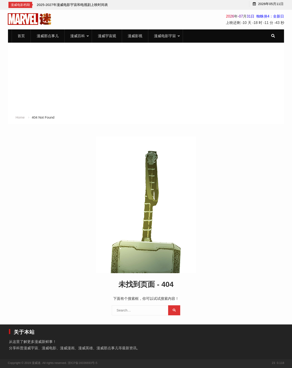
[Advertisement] (146, 80)
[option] (72, 5)
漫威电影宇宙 (165, 36)
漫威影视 (135, 36)
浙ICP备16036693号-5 (82, 363)
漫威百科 (77, 36)
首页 (21, 36)
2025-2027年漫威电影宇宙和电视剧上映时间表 (72, 5)
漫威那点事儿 (48, 36)
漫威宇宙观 (107, 36)
